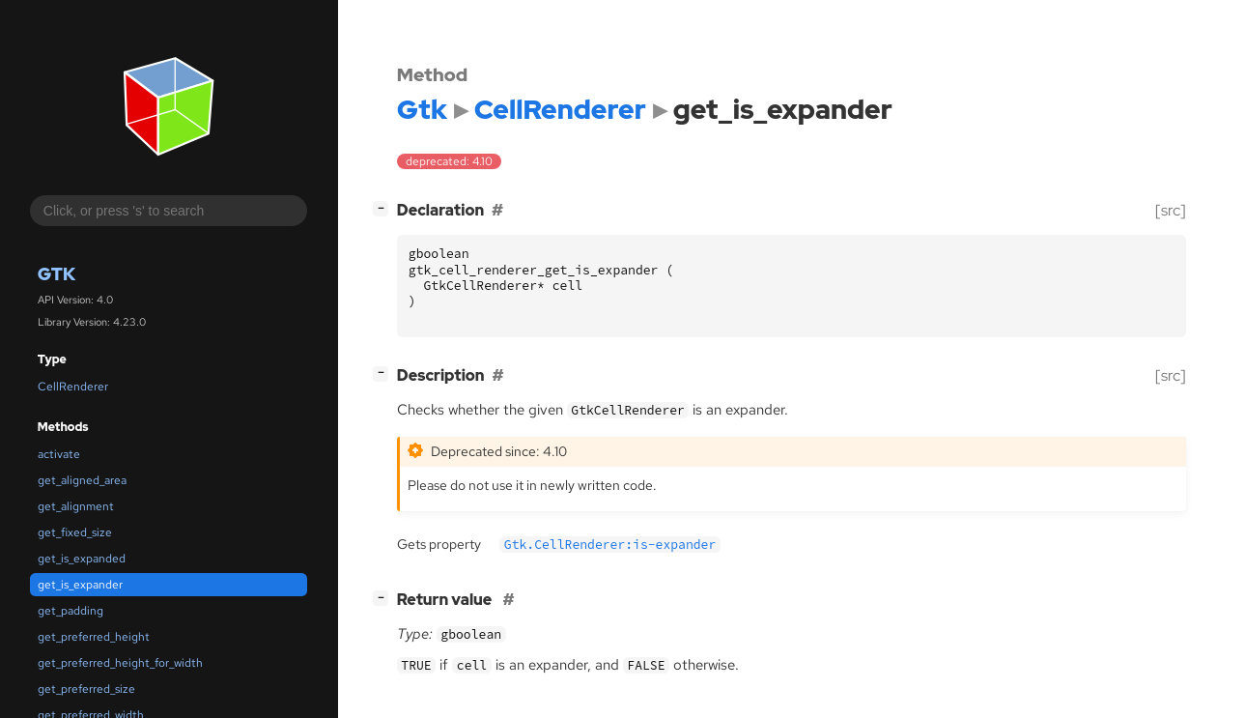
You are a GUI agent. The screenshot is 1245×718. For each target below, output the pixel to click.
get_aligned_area (82, 480)
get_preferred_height (94, 637)
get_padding (70, 610)
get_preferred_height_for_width (120, 663)
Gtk (56, 274)
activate (59, 454)
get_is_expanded (82, 558)
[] (384, 208)
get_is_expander (80, 584)
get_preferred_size (86, 689)
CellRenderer (73, 386)
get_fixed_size (75, 532)
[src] (1170, 210)
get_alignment (76, 506)
